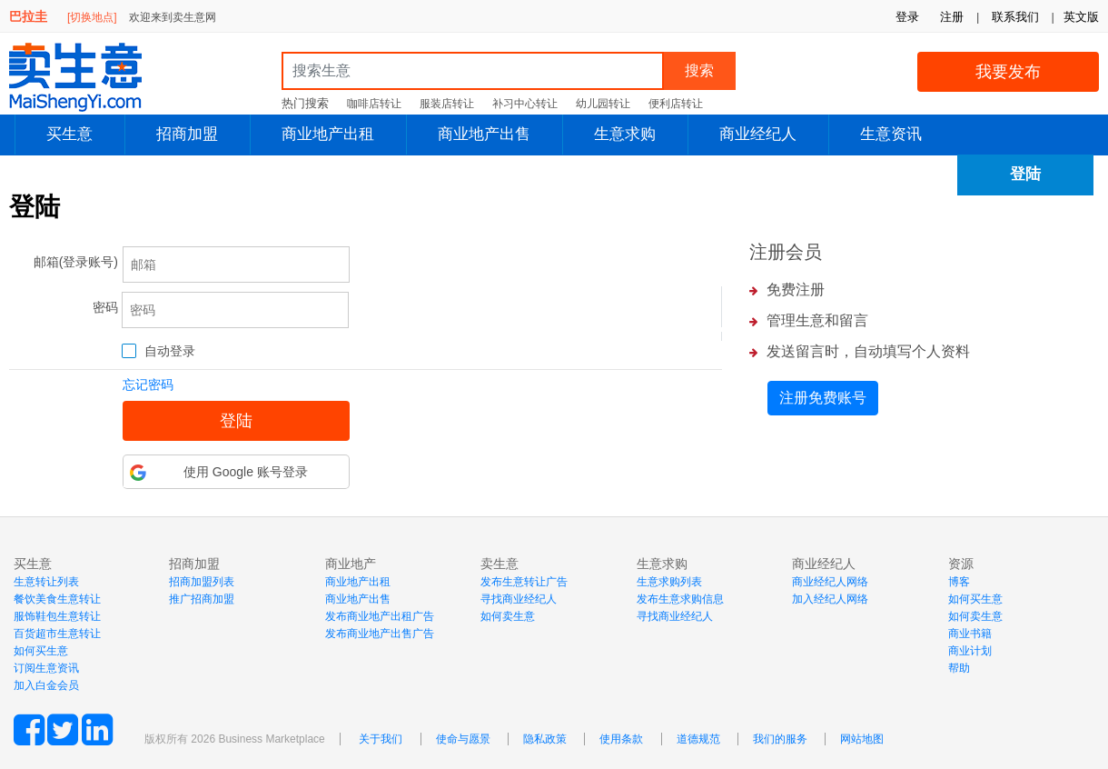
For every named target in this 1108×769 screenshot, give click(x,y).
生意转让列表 (46, 581)
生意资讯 (891, 134)
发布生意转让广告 (524, 581)
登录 (907, 17)
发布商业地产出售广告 (379, 633)
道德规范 (698, 739)
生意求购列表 (669, 581)
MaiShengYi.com (91, 77)
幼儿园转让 (603, 103)
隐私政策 (545, 739)
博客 (959, 581)
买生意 (69, 134)
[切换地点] (92, 17)
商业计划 (970, 650)
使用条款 (621, 739)
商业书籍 (970, 633)
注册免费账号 (822, 397)
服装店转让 (447, 103)
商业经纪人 (757, 134)
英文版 (1081, 17)
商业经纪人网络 (830, 581)
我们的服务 (780, 739)
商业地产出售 (484, 134)
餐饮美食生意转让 (57, 599)
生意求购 (625, 134)
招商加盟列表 (201, 581)
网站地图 (862, 739)
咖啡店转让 (374, 103)
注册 (952, 17)
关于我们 (380, 739)
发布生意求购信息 (680, 599)
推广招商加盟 (201, 599)
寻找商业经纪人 (518, 599)
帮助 (959, 668)
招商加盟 (187, 134)
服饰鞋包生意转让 (57, 616)
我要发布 (1008, 72)
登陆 (1025, 174)
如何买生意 (41, 650)
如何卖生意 (507, 616)
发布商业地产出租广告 (379, 616)
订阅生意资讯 (46, 668)
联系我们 (1015, 17)
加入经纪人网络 (830, 599)
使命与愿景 (463, 739)
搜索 (699, 70)
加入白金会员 (46, 685)
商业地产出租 (328, 134)
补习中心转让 (525, 103)
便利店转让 (675, 103)
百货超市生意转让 (57, 633)
